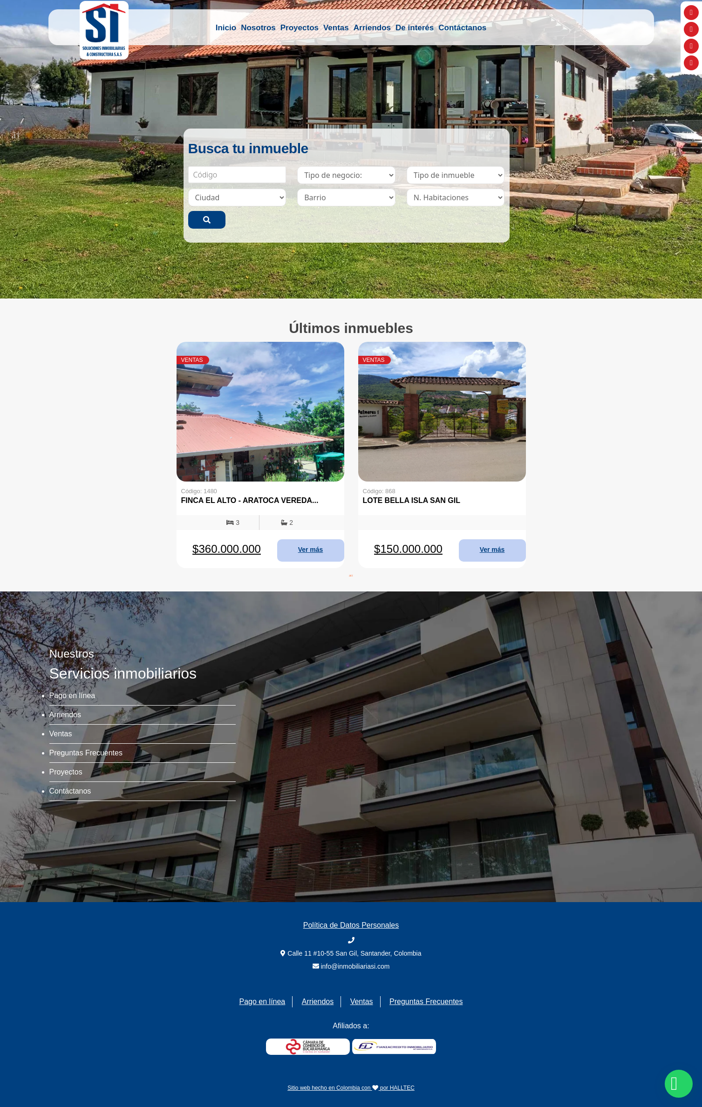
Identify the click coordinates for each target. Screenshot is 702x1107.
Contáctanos (462, 27)
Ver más (310, 549)
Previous (16, 134)
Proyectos (299, 27)
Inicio (226, 27)
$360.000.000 (226, 549)
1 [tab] (344, 282)
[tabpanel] (260, 455)
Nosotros (258, 27)
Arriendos (372, 27)
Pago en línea (72, 696)
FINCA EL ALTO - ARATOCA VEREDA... (250, 500)
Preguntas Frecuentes (86, 753)
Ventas (336, 27)
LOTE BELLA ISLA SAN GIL (411, 500)
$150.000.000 (408, 549)
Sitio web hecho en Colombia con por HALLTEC (351, 1088)
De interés (414, 27)
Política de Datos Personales (351, 925)
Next (685, 134)
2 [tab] (358, 282)
